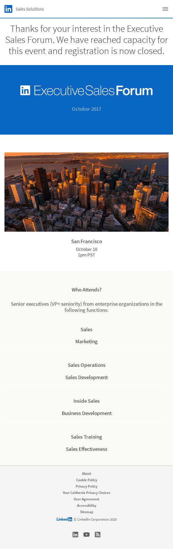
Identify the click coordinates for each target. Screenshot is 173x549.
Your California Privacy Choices (86, 492)
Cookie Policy (86, 480)
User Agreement (86, 499)
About (86, 473)
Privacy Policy (86, 486)
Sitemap (86, 512)
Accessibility (86, 505)
